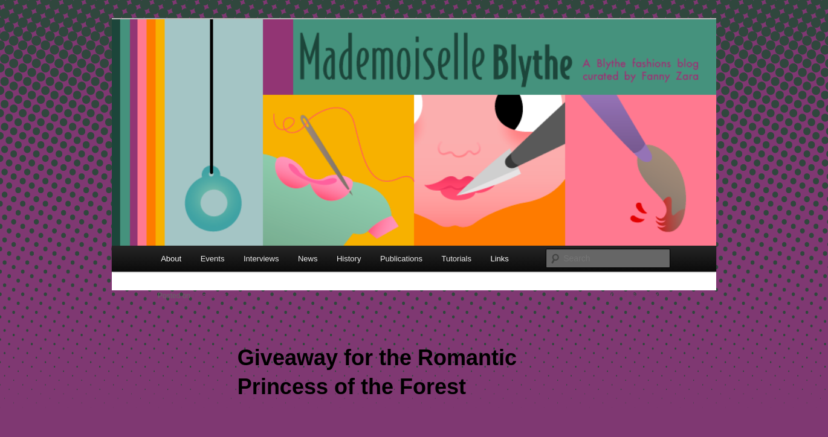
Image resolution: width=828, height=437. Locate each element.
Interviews (261, 258)
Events (213, 258)
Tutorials (456, 258)
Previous (616, 295)
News (308, 258)
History (349, 258)
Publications (401, 258)
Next (657, 295)
